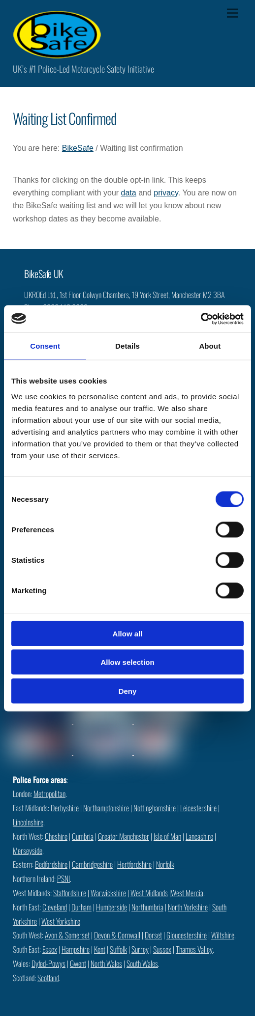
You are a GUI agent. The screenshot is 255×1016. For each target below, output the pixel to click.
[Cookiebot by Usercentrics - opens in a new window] (201, 318)
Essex (49, 949)
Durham (81, 907)
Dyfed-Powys (48, 963)
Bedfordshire (51, 864)
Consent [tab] (45, 346)
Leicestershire (198, 808)
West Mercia (187, 893)
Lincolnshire (28, 822)
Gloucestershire (186, 935)
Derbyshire (65, 808)
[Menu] (232, 13)
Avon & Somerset (67, 935)
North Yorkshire (188, 907)
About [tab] (210, 346)
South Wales (142, 963)
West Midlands (149, 893)
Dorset (153, 935)
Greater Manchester (123, 836)
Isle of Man (167, 836)
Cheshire (56, 836)
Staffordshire (69, 893)
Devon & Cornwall (117, 935)
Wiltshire (222, 935)
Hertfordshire (134, 864)
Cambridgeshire (92, 864)
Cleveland (54, 907)
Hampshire (76, 949)
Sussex (162, 949)
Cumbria (83, 836)
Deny (128, 690)
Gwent (78, 963)
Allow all (128, 633)
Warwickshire (108, 893)
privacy (166, 193)
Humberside (111, 907)
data (128, 193)
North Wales (106, 963)
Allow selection (127, 662)
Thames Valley (194, 949)
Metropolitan (49, 793)
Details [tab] (127, 346)
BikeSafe (78, 148)
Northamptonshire (106, 808)
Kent (99, 949)
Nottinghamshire (154, 808)
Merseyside (27, 850)
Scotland (48, 978)
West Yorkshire (60, 921)
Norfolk (165, 864)
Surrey (140, 949)
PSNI (63, 878)
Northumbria (147, 907)
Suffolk (118, 949)
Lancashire (199, 836)
